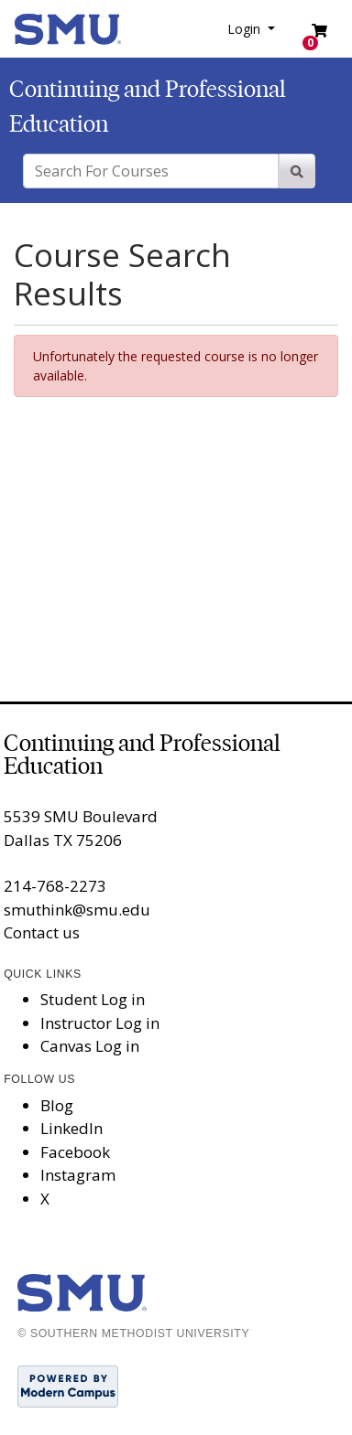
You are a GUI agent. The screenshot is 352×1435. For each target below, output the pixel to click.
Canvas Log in (89, 1045)
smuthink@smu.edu (77, 909)
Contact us (42, 932)
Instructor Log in (100, 1022)
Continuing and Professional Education (142, 754)
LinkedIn (71, 1128)
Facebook (75, 1151)
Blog (56, 1105)
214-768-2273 (55, 885)
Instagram (78, 1174)
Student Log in (92, 999)
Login (245, 28)
